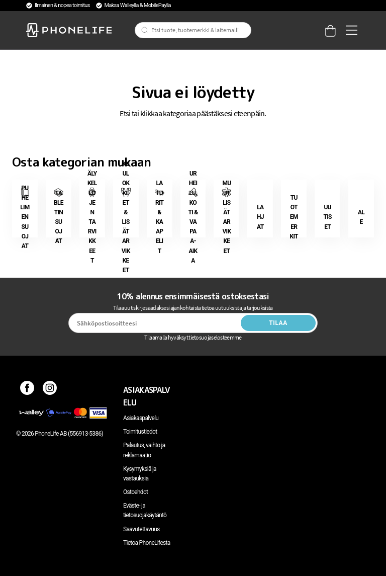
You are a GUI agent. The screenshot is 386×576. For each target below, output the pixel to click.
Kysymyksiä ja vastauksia (139, 473)
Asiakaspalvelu (140, 418)
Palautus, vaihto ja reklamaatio (144, 450)
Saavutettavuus (141, 529)
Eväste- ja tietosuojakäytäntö (144, 510)
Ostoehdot (135, 492)
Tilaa (278, 322)
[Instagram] (50, 390)
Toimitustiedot (140, 431)
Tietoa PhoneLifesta (146, 542)
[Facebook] (27, 390)
